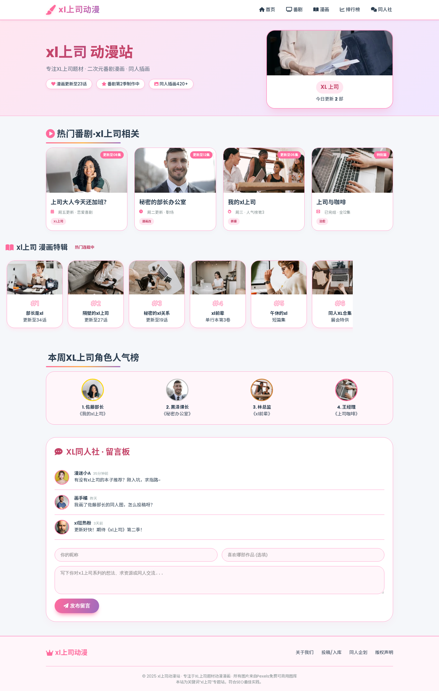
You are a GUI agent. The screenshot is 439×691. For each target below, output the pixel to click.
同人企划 (358, 652)
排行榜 (350, 9)
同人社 (381, 9)
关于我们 (305, 652)
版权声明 (384, 652)
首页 (267, 9)
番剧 (294, 9)
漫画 (321, 9)
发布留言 (77, 606)
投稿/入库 (331, 652)
